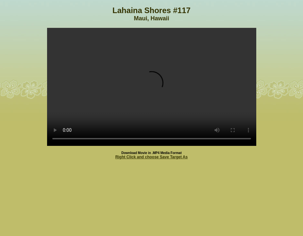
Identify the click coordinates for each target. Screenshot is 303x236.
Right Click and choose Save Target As (151, 157)
